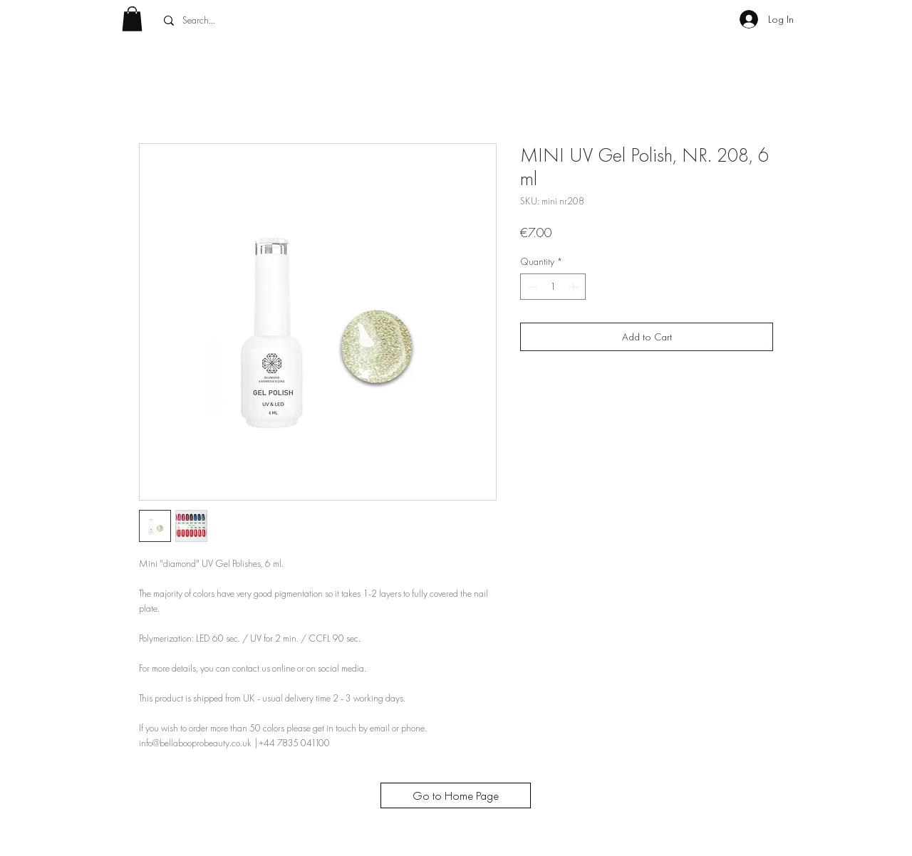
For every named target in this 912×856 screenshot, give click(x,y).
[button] (132, 18)
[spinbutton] (553, 286)
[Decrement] (531, 286)
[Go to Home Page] (455, 795)
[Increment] (575, 286)
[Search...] (262, 20)
